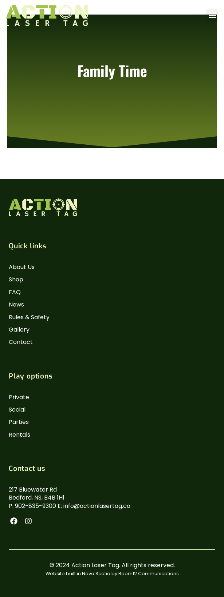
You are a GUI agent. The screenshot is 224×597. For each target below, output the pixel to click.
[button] (212, 15)
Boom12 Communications (148, 573)
